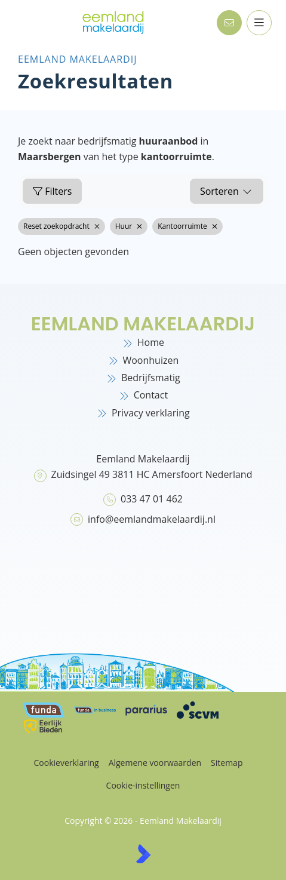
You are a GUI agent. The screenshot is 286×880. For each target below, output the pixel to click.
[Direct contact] (228, 22)
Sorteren (226, 191)
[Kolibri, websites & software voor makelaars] (143, 853)
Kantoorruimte (187, 226)
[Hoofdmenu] (258, 22)
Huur (128, 226)
